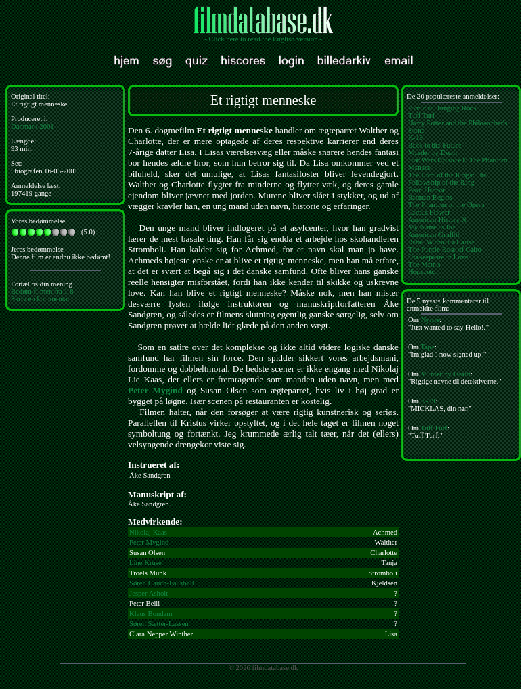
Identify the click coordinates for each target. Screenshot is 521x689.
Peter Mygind (155, 390)
